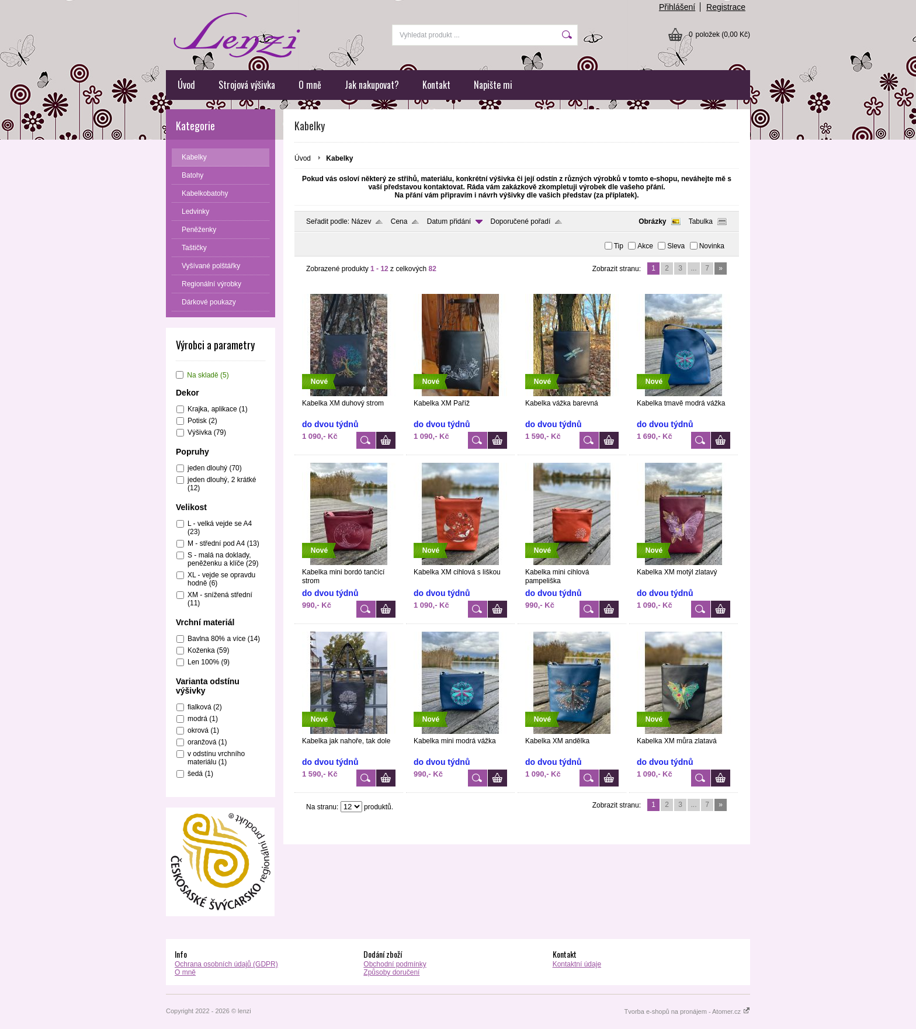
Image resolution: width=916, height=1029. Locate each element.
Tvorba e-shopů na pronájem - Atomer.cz (687, 1011)
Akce (645, 246)
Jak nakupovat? (372, 85)
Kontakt (436, 85)
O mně (310, 85)
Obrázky (652, 221)
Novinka (711, 246)
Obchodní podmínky (394, 964)
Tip (618, 246)
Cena (399, 221)
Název (361, 221)
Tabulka (701, 221)
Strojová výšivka (246, 85)
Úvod (186, 85)
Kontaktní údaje (577, 964)
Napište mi (493, 85)
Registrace (725, 7)
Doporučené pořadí (521, 221)
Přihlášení (677, 7)
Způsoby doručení (391, 972)
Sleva (676, 246)
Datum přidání (449, 221)
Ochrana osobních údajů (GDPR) (226, 964)
